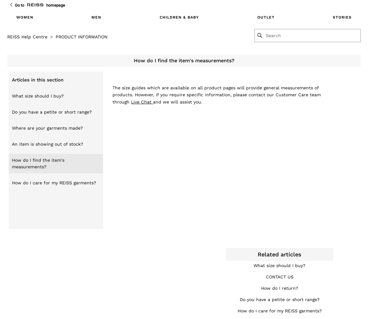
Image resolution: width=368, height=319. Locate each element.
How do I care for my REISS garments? (54, 182)
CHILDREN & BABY (179, 17)
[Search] (312, 35)
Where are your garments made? (47, 128)
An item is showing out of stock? (47, 144)
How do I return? (279, 288)
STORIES (342, 17)
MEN (96, 17)
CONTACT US (280, 276)
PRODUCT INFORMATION (81, 36)
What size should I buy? (38, 95)
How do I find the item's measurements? (38, 163)
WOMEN (24, 17)
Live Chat (142, 101)
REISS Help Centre (27, 36)
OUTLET (266, 17)
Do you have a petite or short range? (52, 112)
